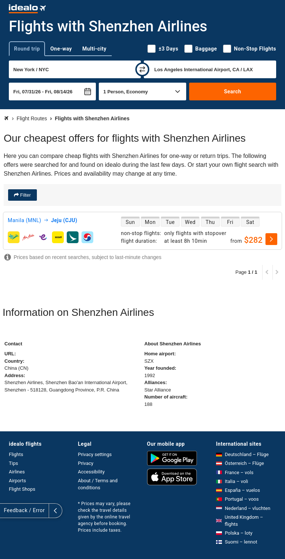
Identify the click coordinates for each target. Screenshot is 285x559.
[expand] (6, 510)
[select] (271, 239)
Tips (13, 463)
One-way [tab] (61, 49)
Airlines (17, 472)
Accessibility (91, 472)
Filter (25, 195)
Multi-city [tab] (94, 49)
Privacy (85, 463)
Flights (16, 454)
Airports (17, 480)
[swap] (142, 69)
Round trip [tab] (27, 49)
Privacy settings (95, 454)
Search (232, 91)
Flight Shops (22, 489)
